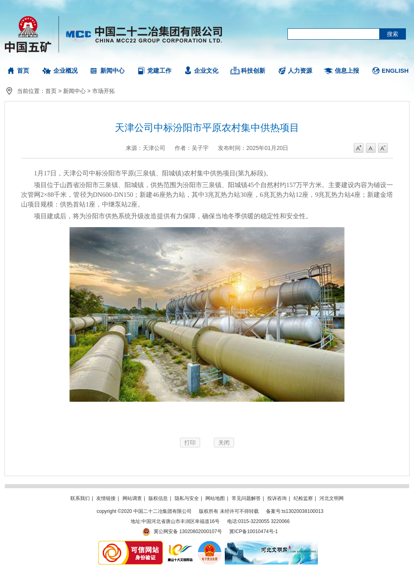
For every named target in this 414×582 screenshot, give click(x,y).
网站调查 (132, 498)
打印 (190, 442)
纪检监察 (303, 498)
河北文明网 (331, 498)
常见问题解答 (246, 498)
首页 (23, 70)
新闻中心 (112, 70)
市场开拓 (103, 91)
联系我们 (80, 498)
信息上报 (347, 70)
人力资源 (300, 70)
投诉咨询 (277, 498)
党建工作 (159, 70)
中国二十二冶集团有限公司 (117, 32)
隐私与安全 (187, 498)
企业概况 (65, 70)
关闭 (224, 442)
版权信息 (158, 498)
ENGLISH (395, 70)
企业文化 (206, 70)
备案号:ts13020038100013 (294, 511)
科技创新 (253, 70)
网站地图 (215, 498)
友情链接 (106, 498)
